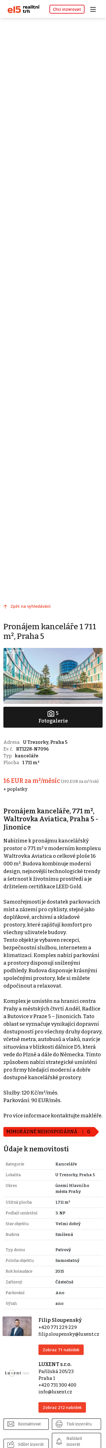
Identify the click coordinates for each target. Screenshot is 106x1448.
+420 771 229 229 (57, 1327)
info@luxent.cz (55, 1392)
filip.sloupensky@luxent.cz (68, 1334)
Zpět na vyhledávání (30, 606)
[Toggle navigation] (95, 8)
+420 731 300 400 (57, 1385)
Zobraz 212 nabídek (62, 1407)
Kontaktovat (29, 1424)
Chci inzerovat (67, 9)
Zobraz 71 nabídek (61, 1349)
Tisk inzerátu (79, 1424)
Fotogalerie (53, 717)
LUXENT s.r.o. (55, 1364)
